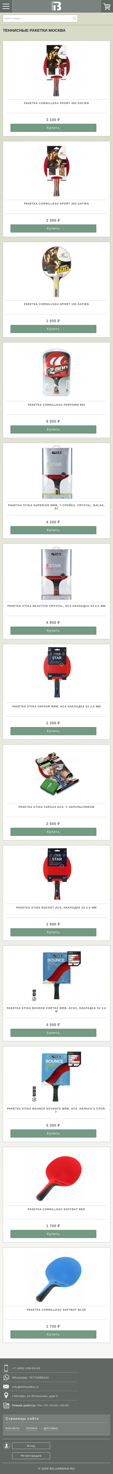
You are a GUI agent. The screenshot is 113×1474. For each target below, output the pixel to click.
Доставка (51, 1428)
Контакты (12, 1428)
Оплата (31, 1428)
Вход (31, 1445)
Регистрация (31, 1455)
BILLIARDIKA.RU (62, 1468)
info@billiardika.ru (25, 1386)
